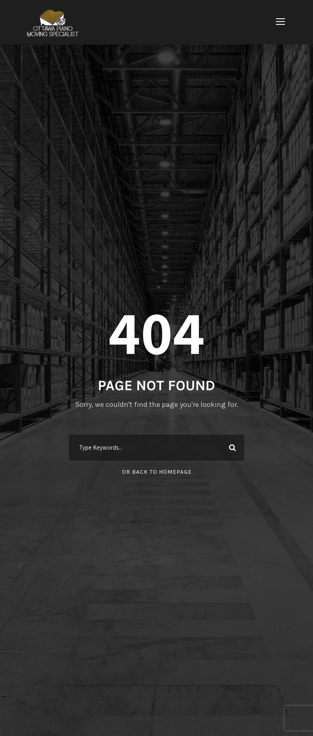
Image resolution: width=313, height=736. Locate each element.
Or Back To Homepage (157, 471)
